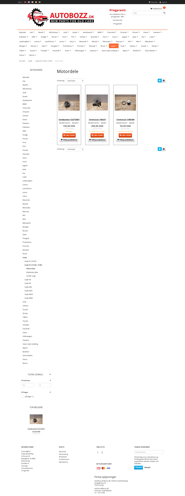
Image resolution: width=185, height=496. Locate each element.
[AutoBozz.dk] (61, 17)
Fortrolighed (25, 451)
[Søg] (164, 13)
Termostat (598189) (125, 118)
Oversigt (24, 466)
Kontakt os (25, 463)
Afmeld (147, 467)
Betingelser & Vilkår (28, 459)
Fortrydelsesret (27, 468)
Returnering (25, 461)
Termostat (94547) (97, 118)
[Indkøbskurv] (158, 8)
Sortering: (60, 80)
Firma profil (25, 456)
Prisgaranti (117, 24)
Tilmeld (138, 467)
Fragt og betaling (27, 454)
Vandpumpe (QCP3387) (36, 429)
